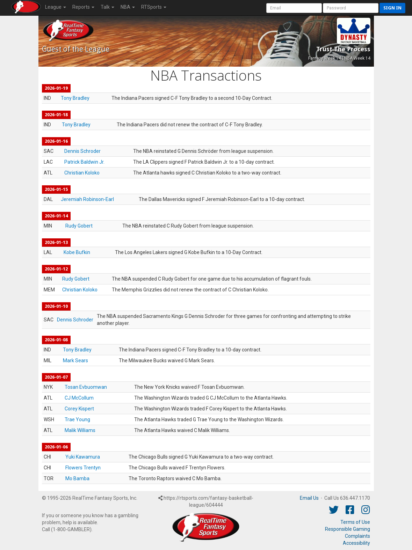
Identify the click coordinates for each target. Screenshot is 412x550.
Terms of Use (355, 522)
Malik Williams (80, 430)
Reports (83, 7)
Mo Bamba (77, 478)
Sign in (392, 7)
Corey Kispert (79, 408)
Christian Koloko (82, 173)
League (55, 7)
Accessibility (356, 543)
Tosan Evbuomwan (86, 387)
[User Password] (350, 8)
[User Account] (294, 8)
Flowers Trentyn (83, 467)
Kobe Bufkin (77, 252)
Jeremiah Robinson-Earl (87, 199)
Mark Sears (75, 360)
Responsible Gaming (347, 529)
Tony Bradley (75, 98)
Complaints (357, 536)
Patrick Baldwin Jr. (84, 162)
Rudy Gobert (79, 226)
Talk (107, 7)
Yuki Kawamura (82, 457)
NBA (128, 7)
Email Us (309, 498)
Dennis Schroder (82, 151)
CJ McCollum (79, 398)
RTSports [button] (153, 7)
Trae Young (77, 419)
